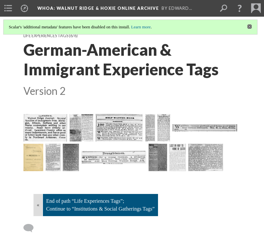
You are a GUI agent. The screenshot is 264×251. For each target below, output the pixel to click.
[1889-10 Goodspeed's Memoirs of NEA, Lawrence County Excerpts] (33, 157)
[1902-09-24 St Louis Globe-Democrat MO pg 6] (113, 157)
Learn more (141, 26)
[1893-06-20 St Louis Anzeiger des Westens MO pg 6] (71, 157)
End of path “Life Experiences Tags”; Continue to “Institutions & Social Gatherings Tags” (100, 205)
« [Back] (38, 205)
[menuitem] (8, 8)
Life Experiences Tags (45, 35)
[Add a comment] (31, 228)
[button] (239, 8)
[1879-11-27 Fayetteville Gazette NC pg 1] (81, 127)
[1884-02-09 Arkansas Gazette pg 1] (163, 127)
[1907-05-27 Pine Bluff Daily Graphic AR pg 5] (158, 157)
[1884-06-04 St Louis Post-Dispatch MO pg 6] (204, 127)
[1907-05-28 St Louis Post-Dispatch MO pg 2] (177, 157)
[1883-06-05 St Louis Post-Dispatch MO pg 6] (119, 127)
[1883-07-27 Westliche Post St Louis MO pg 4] (150, 127)
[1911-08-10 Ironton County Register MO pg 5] (205, 157)
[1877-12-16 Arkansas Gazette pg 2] (45, 127)
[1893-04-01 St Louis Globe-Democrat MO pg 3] (53, 157)
